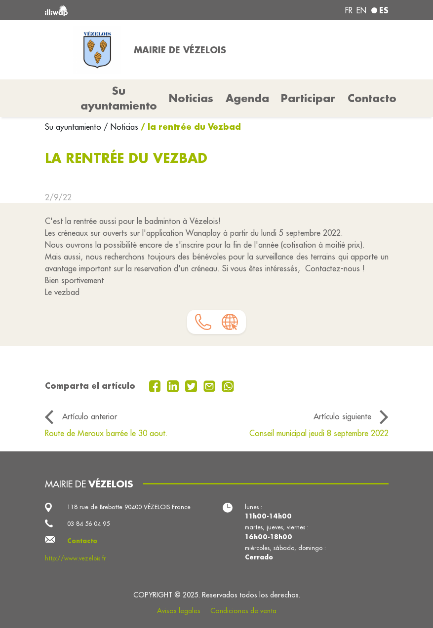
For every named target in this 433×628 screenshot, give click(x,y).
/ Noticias (121, 127)
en (361, 10)
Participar (308, 98)
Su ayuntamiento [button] (118, 98)
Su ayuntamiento (74, 127)
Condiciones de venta (243, 610)
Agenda (247, 98)
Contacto (372, 98)
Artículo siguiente (342, 416)
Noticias (191, 98)
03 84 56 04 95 (88, 523)
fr (349, 10)
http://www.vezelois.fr (75, 558)
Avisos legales (178, 610)
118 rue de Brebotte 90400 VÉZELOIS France (129, 507)
